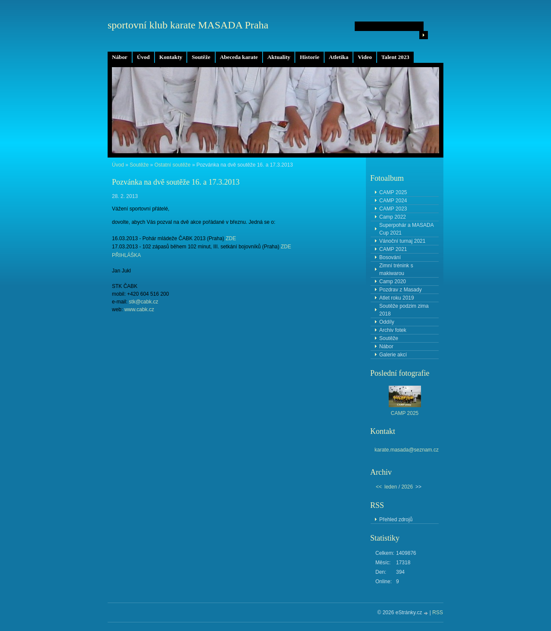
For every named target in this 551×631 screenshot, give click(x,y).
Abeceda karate (239, 57)
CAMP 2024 (393, 201)
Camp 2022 (392, 217)
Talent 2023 (395, 57)
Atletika (338, 57)
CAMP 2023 (393, 209)
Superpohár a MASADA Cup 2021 (406, 229)
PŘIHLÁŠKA (126, 255)
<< (379, 487)
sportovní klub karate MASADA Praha (188, 25)
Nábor (119, 57)
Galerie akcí (393, 355)
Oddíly (386, 322)
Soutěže (201, 57)
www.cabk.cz (139, 309)
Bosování (390, 257)
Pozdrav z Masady (400, 290)
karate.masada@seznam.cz (407, 450)
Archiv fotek (392, 330)
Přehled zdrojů (395, 520)
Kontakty (171, 57)
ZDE (231, 238)
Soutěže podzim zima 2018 (404, 310)
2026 (407, 487)
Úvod (143, 57)
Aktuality (279, 57)
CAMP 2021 (393, 249)
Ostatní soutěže (173, 165)
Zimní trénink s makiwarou (396, 269)
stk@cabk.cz (143, 302)
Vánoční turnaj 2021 (402, 241)
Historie (309, 57)
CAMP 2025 (393, 192)
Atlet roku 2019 (396, 298)
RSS (437, 612)
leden (390, 487)
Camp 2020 (392, 281)
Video (364, 57)
